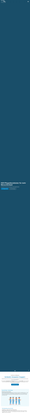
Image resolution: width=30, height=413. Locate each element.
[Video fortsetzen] (28, 370)
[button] (28, 1)
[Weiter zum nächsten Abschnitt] (15, 370)
